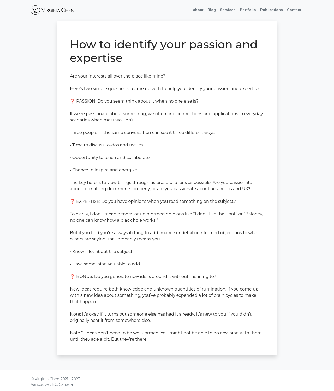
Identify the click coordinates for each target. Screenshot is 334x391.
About (198, 10)
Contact (294, 10)
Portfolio (248, 10)
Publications (271, 10)
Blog (212, 10)
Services (228, 10)
